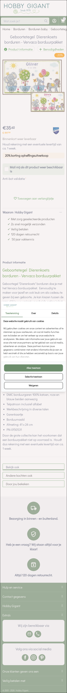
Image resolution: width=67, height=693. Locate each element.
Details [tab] (55, 313)
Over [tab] (33, 313)
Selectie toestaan (33, 376)
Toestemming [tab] (12, 313)
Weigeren (33, 385)
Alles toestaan (33, 367)
